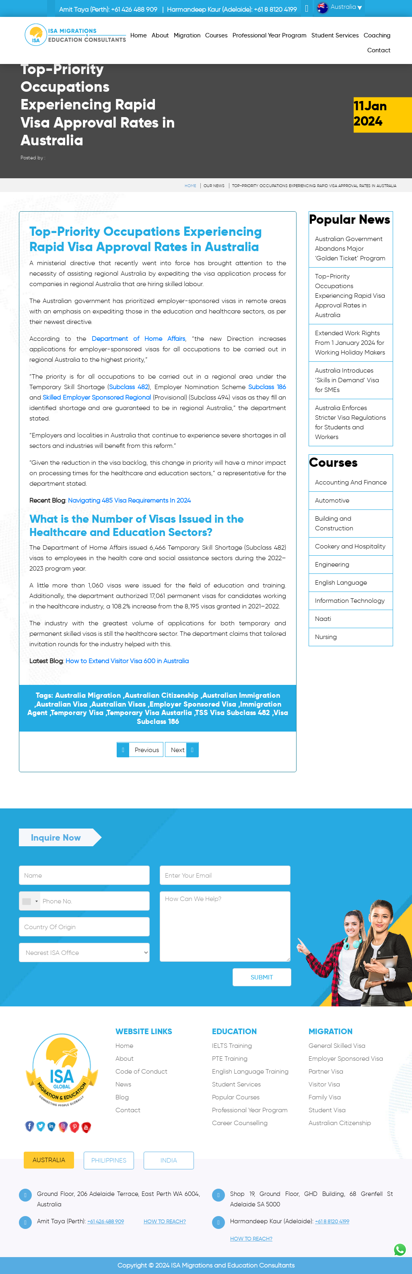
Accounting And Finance (351, 482)
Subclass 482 (128, 387)
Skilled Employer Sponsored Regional (97, 397)
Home (190, 185)
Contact (127, 1110)
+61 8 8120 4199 (275, 9)
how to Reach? (165, 1221)
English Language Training (250, 1071)
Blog (122, 1097)
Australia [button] (336, 8)
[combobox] (29, 901)
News (123, 1084)
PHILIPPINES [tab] (108, 1160)
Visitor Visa (324, 1084)
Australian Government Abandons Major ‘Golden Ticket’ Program (350, 248)
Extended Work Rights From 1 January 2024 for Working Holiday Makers (350, 342)
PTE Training (229, 1058)
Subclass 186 (267, 387)
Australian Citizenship (340, 1123)
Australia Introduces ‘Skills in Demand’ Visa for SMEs (347, 380)
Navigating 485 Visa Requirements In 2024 (129, 500)
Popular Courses (236, 1097)
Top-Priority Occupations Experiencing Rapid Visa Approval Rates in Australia (314, 185)
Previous (138, 750)
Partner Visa (326, 1071)
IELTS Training (232, 1045)
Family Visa (325, 1097)
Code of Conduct (141, 1071)
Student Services (236, 1084)
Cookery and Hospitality (350, 546)
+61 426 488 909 (134, 9)
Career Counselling (240, 1123)
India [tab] (169, 1160)
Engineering (332, 564)
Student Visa (327, 1110)
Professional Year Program (250, 1110)
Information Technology (350, 600)
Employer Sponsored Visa (346, 1058)
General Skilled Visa (337, 1045)
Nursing (326, 637)
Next (184, 750)
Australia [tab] (49, 1160)
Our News (214, 185)
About (124, 1058)
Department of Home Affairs (138, 338)
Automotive (332, 500)
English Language (341, 582)
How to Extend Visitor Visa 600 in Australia (127, 661)
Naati (323, 619)
